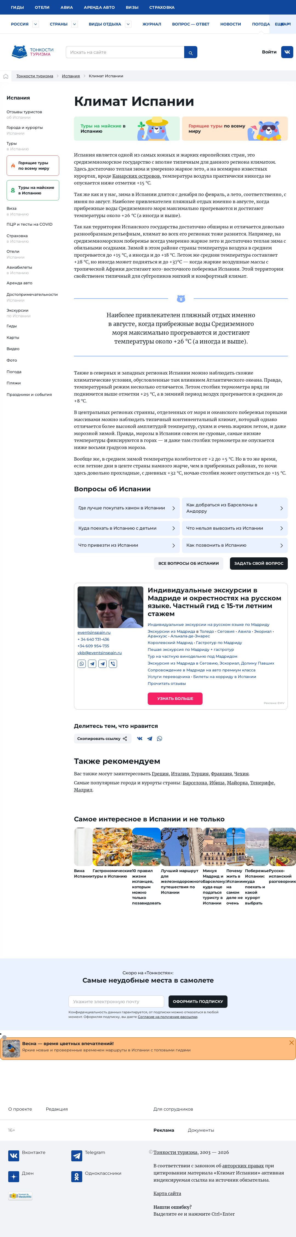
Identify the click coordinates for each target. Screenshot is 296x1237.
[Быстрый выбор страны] (74, 24)
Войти (269, 52)
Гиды (12, 326)
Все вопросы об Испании (188, 563)
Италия (180, 773)
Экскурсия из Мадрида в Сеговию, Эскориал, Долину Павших (211, 663)
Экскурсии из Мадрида (171, 631)
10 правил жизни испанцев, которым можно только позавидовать (146, 887)
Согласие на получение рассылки (167, 1017)
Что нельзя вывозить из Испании (235, 528)
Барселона (195, 782)
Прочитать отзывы (167, 683)
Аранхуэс (157, 636)
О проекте (20, 1109)
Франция (221, 773)
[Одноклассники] (107, 1173)
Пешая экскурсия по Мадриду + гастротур (191, 649)
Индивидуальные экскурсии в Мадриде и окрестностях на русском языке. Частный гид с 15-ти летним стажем (214, 602)
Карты (288, 24)
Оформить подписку (198, 1001)
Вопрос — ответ (190, 24)
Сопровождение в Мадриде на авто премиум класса (201, 670)
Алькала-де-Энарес (190, 636)
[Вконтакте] (140, 739)
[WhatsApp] (159, 739)
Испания (71, 75)
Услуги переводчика (169, 676)
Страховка (162, 7)
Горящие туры (32, 165)
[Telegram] (150, 739)
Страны (58, 24)
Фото (12, 360)
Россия (20, 24)
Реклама (163, 1130)
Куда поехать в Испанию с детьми (127, 528)
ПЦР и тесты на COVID (30, 224)
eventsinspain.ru (94, 632)
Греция (160, 773)
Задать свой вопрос (258, 563)
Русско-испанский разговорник (282, 876)
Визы (132, 7)
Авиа (67, 7)
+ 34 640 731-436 (93, 639)
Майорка (237, 782)
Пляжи (14, 383)
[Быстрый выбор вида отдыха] (128, 24)
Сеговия (226, 631)
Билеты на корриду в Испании (224, 676)
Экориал (263, 631)
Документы (201, 1130)
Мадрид (83, 790)
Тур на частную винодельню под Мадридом (192, 656)
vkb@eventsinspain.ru (100, 653)
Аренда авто (99, 7)
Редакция (57, 1109)
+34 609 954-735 (93, 646)
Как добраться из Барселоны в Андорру (235, 507)
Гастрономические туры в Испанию (112, 873)
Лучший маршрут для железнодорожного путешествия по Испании (182, 881)
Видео (13, 348)
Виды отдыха (105, 24)
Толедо (207, 631)
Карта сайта (167, 1193)
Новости (230, 24)
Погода (261, 24)
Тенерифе (262, 782)
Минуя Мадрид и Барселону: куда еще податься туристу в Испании (214, 887)
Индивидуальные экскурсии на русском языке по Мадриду (208, 624)
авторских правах (243, 1165)
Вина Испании (83, 873)
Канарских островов (136, 176)
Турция (200, 773)
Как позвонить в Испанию (235, 545)
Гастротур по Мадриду (219, 642)
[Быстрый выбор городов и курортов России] (35, 24)
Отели (42, 7)
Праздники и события (29, 394)
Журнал (152, 24)
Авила (244, 631)
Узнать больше (175, 698)
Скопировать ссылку (102, 738)
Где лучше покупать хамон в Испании (127, 508)
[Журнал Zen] (44, 1173)
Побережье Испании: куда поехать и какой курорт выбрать (257, 887)
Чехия (241, 773)
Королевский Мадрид (170, 642)
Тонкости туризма (34, 75)
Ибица (216, 782)
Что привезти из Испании (127, 545)
